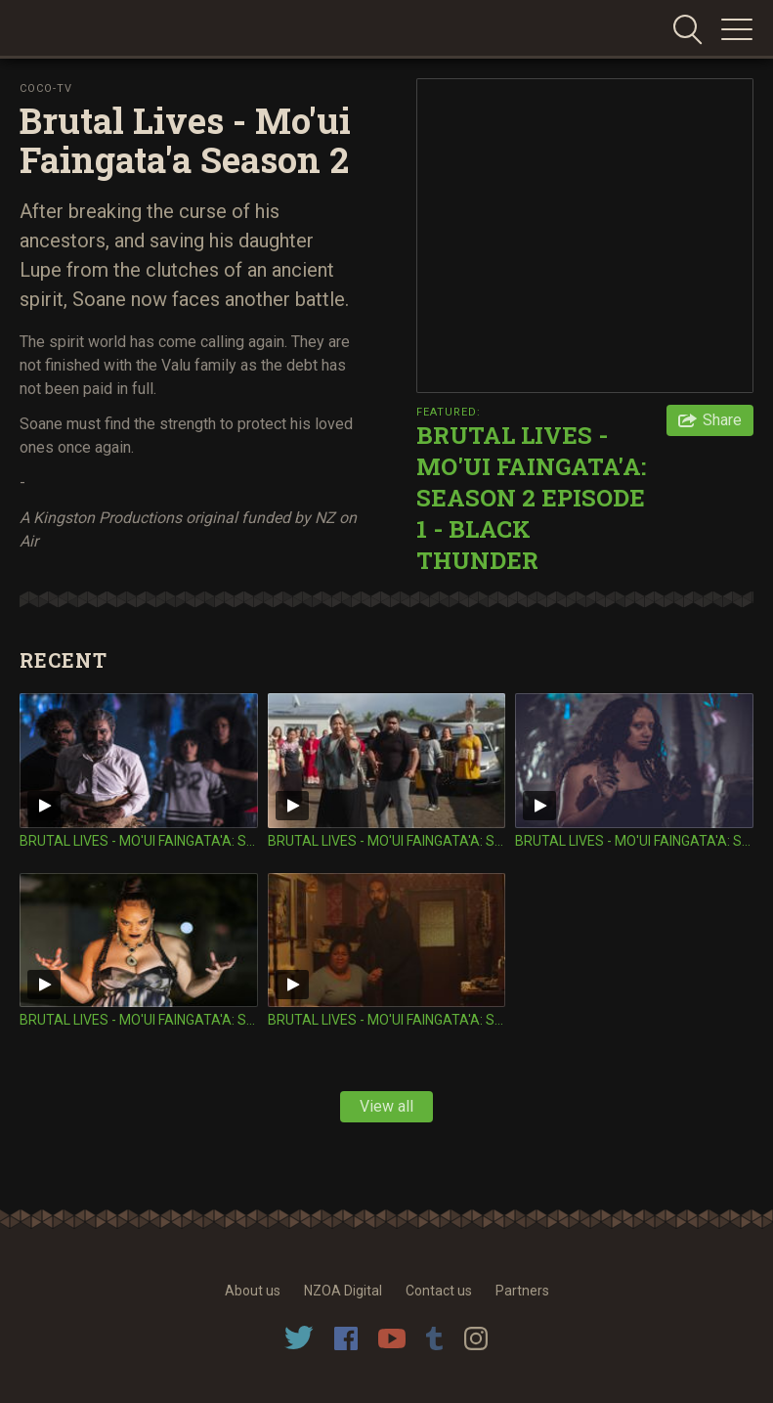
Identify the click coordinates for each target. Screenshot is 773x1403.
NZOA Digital (343, 1290)
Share (722, 420)
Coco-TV (46, 88)
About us (252, 1290)
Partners (522, 1290)
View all (386, 1106)
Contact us (439, 1290)
